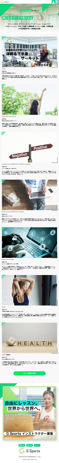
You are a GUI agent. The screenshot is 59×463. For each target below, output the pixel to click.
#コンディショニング (6, 164)
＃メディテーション (34, 24)
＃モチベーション (11, 26)
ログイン (37, 445)
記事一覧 (29, 445)
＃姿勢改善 (49, 26)
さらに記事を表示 (29, 373)
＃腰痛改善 (30, 26)
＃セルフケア (46, 24)
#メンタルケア (27, 164)
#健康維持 (8, 354)
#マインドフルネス (19, 164)
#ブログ (3, 68)
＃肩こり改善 (22, 26)
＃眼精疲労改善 (35, 28)
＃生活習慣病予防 (24, 28)
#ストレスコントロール (11, 116)
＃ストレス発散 (40, 26)
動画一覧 (22, 445)
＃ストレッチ (23, 24)
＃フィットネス (13, 24)
